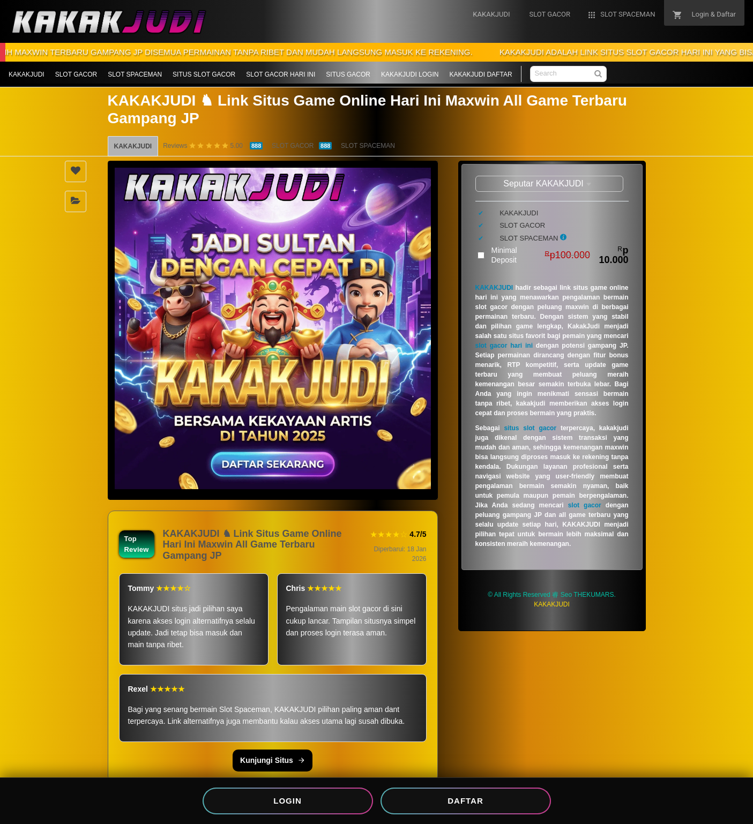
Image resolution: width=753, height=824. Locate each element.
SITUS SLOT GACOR (204, 74)
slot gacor (584, 505)
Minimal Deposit (560, 255)
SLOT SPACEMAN (135, 74)
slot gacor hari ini (504, 345)
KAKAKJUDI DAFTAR (480, 74)
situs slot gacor (530, 428)
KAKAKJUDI (26, 74)
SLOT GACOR (76, 74)
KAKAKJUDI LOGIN (409, 74)
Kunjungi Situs (272, 760)
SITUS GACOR (348, 74)
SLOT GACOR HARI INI (280, 74)
